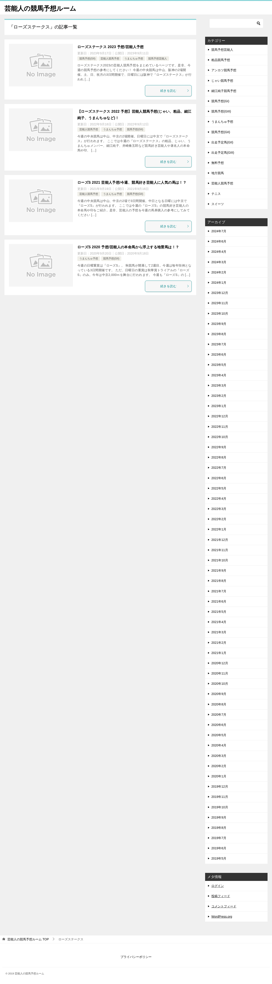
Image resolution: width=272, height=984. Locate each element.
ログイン (217, 886)
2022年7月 (218, 467)
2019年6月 (218, 848)
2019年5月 (218, 858)
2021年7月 (218, 591)
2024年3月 (218, 262)
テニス (216, 194)
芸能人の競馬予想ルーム (41, 8)
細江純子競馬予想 (223, 91)
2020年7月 (218, 714)
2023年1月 (218, 406)
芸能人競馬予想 (110, 58)
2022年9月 (218, 447)
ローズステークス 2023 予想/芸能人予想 (110, 47)
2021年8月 (218, 581)
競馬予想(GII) (87, 58)
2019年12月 (219, 786)
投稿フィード (220, 896)
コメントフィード (223, 906)
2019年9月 (218, 817)
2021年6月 (218, 601)
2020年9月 (218, 694)
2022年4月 (218, 498)
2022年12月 (219, 416)
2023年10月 (219, 313)
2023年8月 (218, 334)
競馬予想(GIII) (221, 111)
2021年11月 (219, 550)
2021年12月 (219, 540)
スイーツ (217, 204)
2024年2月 (218, 272)
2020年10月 (219, 683)
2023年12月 (219, 293)
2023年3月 (218, 385)
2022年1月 (218, 529)
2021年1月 (218, 653)
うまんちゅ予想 (133, 58)
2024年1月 (218, 282)
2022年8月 (218, 457)
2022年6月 (218, 478)
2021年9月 (218, 570)
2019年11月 (219, 797)
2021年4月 (218, 622)
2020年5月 (218, 735)
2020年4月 (218, 745)
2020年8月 (218, 704)
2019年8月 (218, 827)
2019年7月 (218, 838)
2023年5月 (218, 365)
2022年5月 (218, 488)
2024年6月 (218, 241)
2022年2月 (218, 519)
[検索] (236, 23)
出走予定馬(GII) (222, 142)
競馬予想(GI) (220, 101)
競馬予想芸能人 (157, 58)
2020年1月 (218, 776)
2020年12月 (219, 663)
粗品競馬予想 (220, 60)
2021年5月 (218, 611)
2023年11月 (219, 303)
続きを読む (174, 90)
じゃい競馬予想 (222, 80)
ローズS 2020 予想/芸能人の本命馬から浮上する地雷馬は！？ (128, 247)
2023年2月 (218, 395)
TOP (28, 939)
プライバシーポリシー (136, 957)
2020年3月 (218, 756)
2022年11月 (219, 426)
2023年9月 (218, 324)
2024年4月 (218, 251)
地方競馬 (217, 173)
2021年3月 (218, 632)
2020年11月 (219, 673)
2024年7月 (218, 231)
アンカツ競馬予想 (223, 70)
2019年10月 (219, 807)
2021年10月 (219, 560)
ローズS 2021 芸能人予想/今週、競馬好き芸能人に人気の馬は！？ (131, 182)
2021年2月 (218, 642)
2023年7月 (218, 344)
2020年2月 (218, 766)
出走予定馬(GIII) (222, 152)
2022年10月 (219, 437)
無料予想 (217, 163)
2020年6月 (218, 725)
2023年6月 (218, 354)
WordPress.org (221, 916)
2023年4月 (218, 375)
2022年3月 (218, 509)
